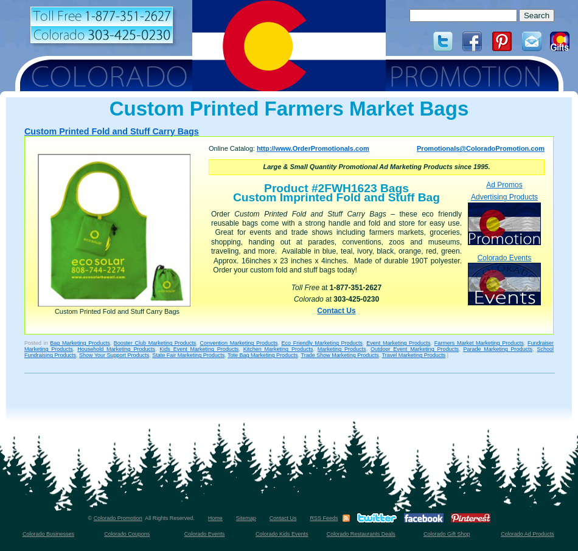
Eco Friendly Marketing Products (322, 343)
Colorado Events (504, 279)
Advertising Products (504, 218)
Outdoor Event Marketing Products (415, 349)
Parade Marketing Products (497, 349)
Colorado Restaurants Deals (361, 534)
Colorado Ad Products (527, 534)
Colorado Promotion (118, 518)
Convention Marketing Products (239, 343)
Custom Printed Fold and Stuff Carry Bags (111, 131)
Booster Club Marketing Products (155, 343)
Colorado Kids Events (282, 534)
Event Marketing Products (398, 343)
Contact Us (336, 311)
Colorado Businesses (48, 534)
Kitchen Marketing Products (278, 349)
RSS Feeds (324, 518)
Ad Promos (504, 185)
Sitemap (246, 518)
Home (215, 518)
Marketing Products (342, 349)
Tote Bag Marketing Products (263, 355)
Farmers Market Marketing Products (479, 343)
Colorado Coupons (127, 534)
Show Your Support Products (114, 355)
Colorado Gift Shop (446, 534)
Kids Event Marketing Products (199, 349)
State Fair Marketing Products (188, 355)
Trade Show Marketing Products (339, 355)
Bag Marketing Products (80, 343)
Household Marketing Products (116, 349)
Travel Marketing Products (414, 355)
